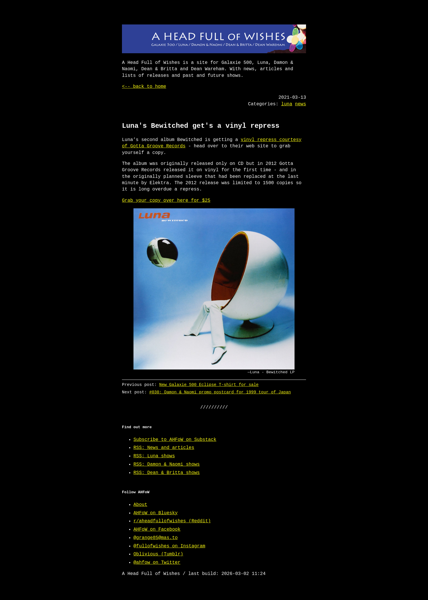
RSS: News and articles (163, 448)
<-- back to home (144, 86)
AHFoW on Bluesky (155, 513)
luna (286, 104)
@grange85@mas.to (155, 538)
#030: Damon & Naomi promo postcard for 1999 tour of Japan (220, 392)
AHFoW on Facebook (156, 529)
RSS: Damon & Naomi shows (166, 464)
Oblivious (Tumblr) (158, 554)
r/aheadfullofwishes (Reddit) (172, 521)
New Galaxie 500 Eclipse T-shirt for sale (209, 384)
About (140, 505)
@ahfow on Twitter (156, 562)
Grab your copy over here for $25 (166, 200)
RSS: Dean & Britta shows (166, 473)
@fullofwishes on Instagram (169, 546)
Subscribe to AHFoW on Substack (174, 440)
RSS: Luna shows (154, 456)
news (300, 104)
